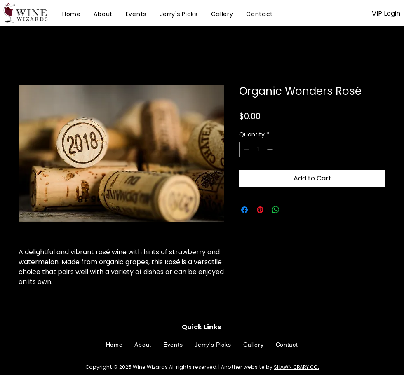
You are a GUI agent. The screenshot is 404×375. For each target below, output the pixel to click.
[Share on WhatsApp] (276, 210)
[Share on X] (291, 210)
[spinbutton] (258, 149)
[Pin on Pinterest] (260, 210)
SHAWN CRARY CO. (296, 366)
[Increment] (270, 149)
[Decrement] (245, 149)
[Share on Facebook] (244, 210)
